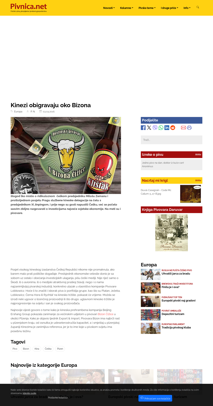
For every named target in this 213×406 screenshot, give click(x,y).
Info (186, 7)
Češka (48, 348)
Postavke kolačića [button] (58, 397)
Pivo (15, 348)
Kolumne (125, 7)
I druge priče (168, 7)
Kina (37, 348)
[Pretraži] (198, 7)
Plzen (60, 348)
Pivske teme (146, 7)
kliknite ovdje (29, 393)
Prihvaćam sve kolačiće (155, 398)
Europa (17, 111)
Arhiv (198, 154)
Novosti (108, 7)
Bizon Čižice (106, 314)
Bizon (26, 348)
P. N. (32, 111)
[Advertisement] (106, 79)
